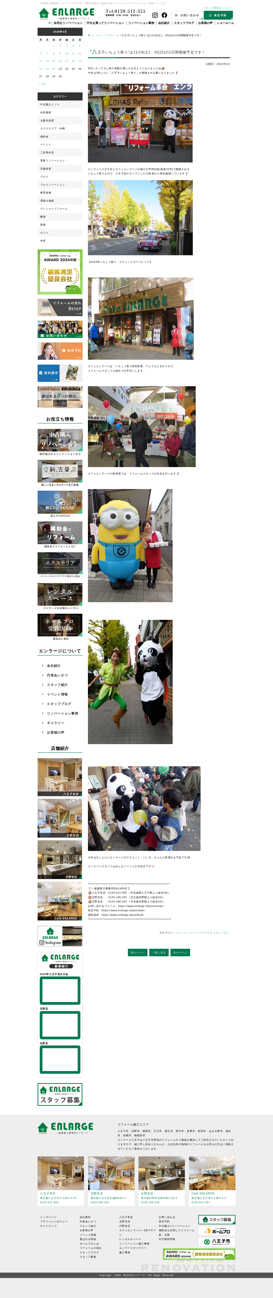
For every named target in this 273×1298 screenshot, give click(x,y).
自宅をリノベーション (68, 22)
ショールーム (225, 22)
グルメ (44, 176)
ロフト (44, 232)
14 (47, 61)
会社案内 (85, 1217)
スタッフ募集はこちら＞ (218, 7)
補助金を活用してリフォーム (177, 1230)
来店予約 (164, 1221)
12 (79, 53)
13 (40, 61)
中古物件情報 (167, 1239)
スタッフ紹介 (57, 685)
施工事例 (124, 1252)
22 (53, 68)
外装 (43, 240)
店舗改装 (45, 168)
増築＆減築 (47, 200)
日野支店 (124, 1226)
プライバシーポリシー (54, 1221)
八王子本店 (126, 1217)
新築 (43, 224)
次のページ (180, 952)
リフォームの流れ (91, 1247)
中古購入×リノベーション (175, 1226)
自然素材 (45, 112)
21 (47, 68)
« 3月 (42, 84)
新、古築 (164, 1234)
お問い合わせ (167, 1217)
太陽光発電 (47, 120)
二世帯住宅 (47, 152)
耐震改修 (45, 192)
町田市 (202, 1131)
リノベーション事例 (141, 22)
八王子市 (123, 1131)
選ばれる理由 (88, 1239)
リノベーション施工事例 (134, 1243)
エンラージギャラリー (133, 1247)
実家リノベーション (52, 160)
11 (73, 53)
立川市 (158, 1131)
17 (67, 61)
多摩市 (191, 1131)
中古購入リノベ (50, 104)
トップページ (48, 1217)
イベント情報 (57, 694)
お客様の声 (205, 22)
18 (73, 61)
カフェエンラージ (187, 932)
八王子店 (204, 932)
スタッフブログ (184, 22)
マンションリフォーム (54, 208)
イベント (45, 144)
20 (40, 68)
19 (79, 61)
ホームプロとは (89, 1243)
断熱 (43, 216)
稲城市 (127, 1135)
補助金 (44, 136)
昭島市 (147, 1131)
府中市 (180, 1131)
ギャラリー (55, 723)
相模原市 (139, 1135)
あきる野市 (216, 1131)
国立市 (169, 1131)
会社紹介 (164, 22)
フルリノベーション (52, 184)
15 (53, 61)
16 (60, 61)
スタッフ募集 (88, 1256)
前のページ (138, 952)
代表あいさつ (57, 675)
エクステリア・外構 (52, 128)
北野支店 (124, 1221)
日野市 (135, 1131)
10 (67, 53)
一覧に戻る (159, 952)
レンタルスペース (130, 1239)
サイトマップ (48, 1226)
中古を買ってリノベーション (105, 22)
